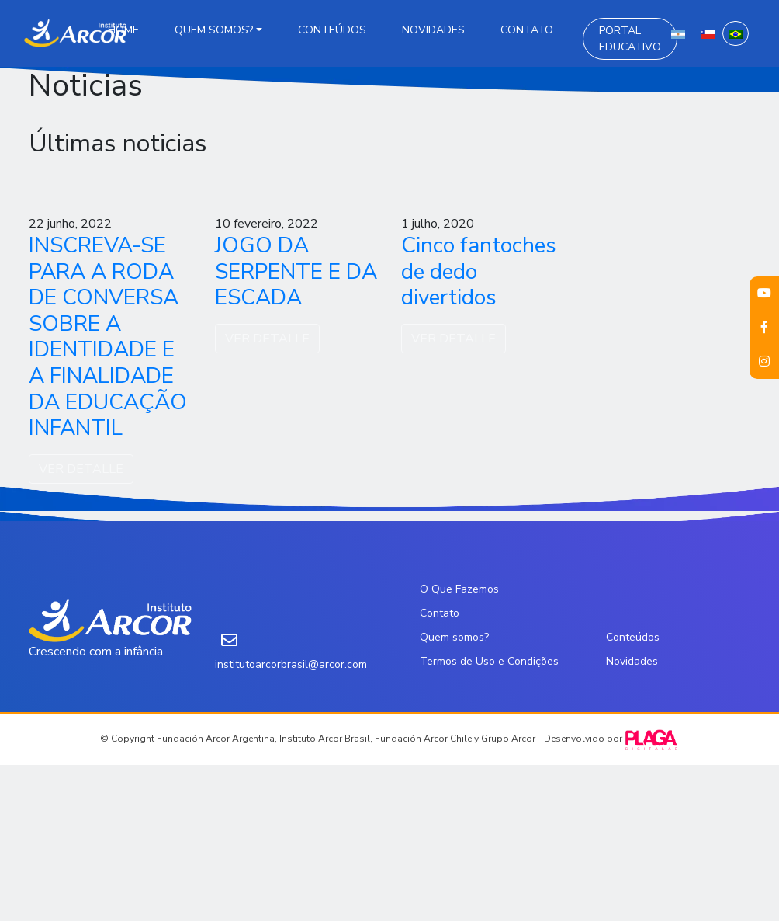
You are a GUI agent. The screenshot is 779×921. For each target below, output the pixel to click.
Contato (526, 30)
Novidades (433, 30)
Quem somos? (214, 30)
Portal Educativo (630, 38)
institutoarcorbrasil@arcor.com (291, 664)
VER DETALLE (81, 469)
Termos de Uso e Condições (489, 661)
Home (123, 30)
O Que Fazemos (459, 589)
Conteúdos (332, 30)
